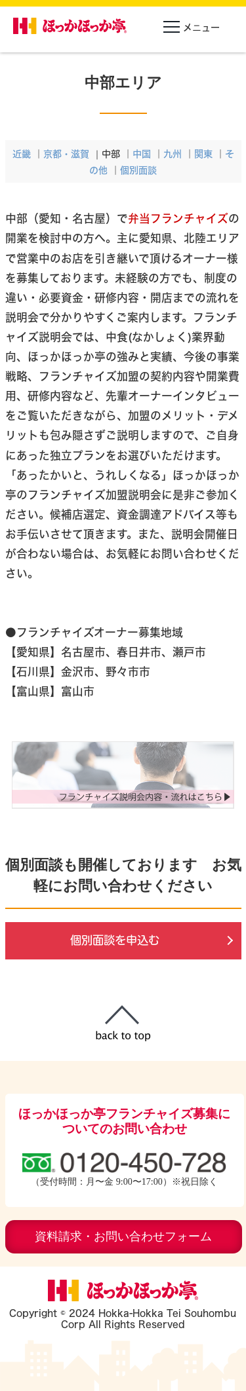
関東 (203, 153)
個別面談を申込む (114, 940)
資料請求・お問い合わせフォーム (123, 1236)
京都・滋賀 (66, 153)
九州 (172, 153)
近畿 (21, 153)
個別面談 (138, 170)
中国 (142, 153)
